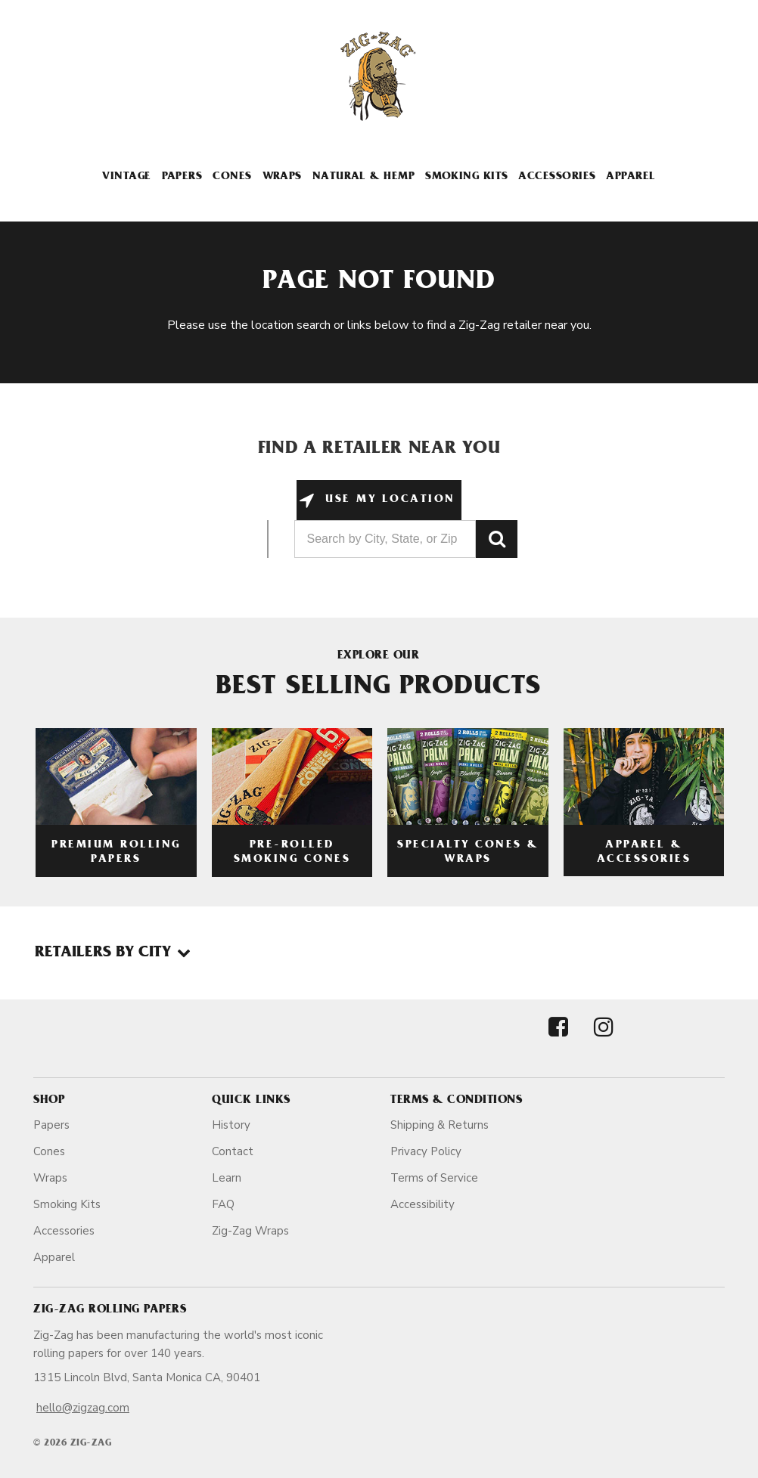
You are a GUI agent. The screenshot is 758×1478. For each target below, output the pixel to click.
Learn (226, 1177)
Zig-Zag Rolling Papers (109, 1310)
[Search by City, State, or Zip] (385, 539)
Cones (232, 177)
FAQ (223, 1204)
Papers (182, 177)
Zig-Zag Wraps (250, 1230)
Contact (232, 1151)
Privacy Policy (425, 1151)
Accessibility (422, 1204)
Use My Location (387, 500)
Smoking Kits (466, 177)
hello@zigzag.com (82, 1407)
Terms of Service (434, 1177)
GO (496, 539)
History (231, 1125)
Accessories (556, 177)
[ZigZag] (379, 76)
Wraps (282, 177)
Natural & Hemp (363, 177)
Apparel (630, 177)
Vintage (126, 177)
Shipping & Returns (439, 1125)
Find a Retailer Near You (379, 450)
